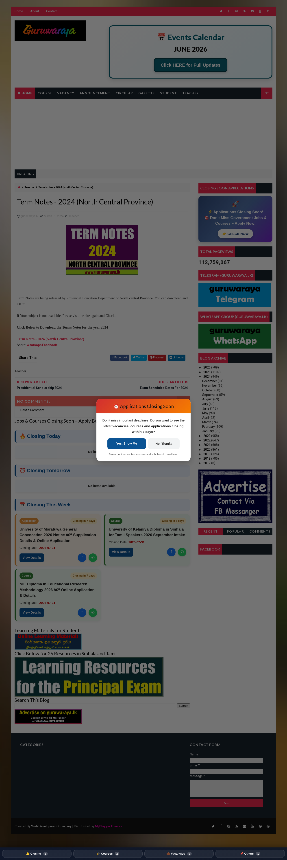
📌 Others (250, 854)
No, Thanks (163, 443)
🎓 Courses (108, 854)
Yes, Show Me (126, 443)
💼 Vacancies (178, 854)
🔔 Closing (37, 854)
